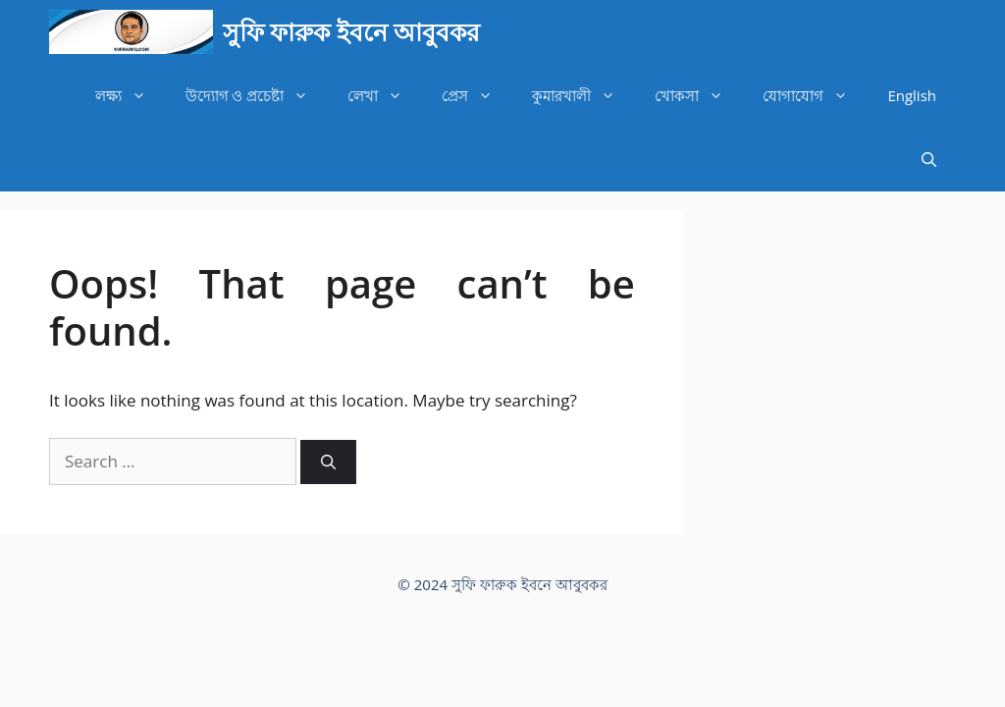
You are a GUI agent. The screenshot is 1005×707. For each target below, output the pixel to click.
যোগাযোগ (815, 96)
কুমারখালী (583, 96)
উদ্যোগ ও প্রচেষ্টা (257, 96)
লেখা (384, 96)
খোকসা (699, 96)
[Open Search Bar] (929, 159)
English (911, 95)
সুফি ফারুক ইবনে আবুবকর (351, 31)
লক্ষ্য (130, 96)
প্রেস (477, 96)
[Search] (328, 462)
